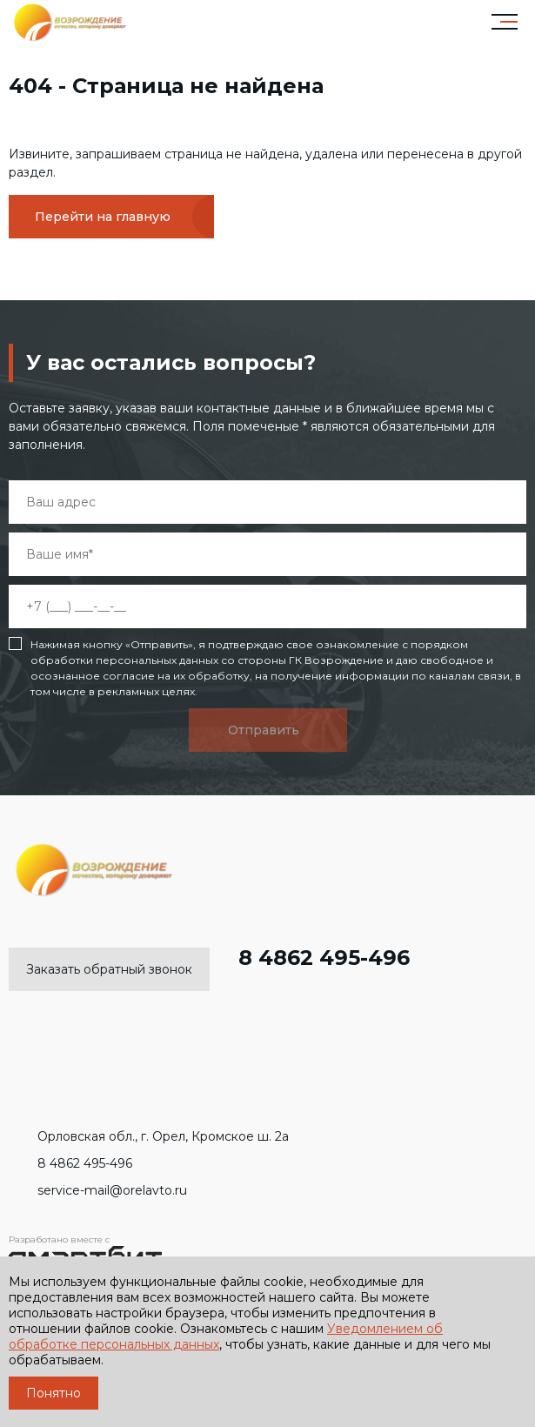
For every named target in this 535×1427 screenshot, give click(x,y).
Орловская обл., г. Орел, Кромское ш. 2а (149, 1136)
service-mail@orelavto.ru (98, 1190)
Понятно (53, 1393)
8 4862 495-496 (310, 958)
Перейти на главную (103, 216)
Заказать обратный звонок (109, 969)
